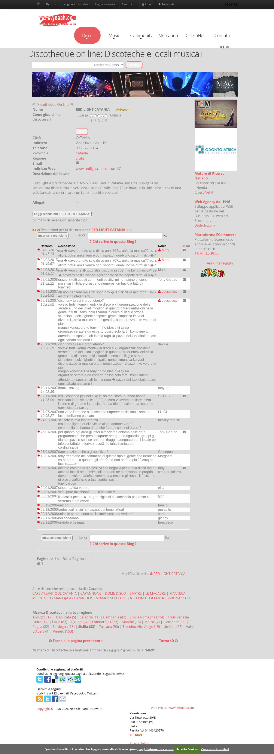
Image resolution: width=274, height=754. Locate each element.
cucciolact (167, 291)
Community (141, 36)
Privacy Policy (139, 743)
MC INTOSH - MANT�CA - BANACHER (62, 598)
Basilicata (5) (66, 617)
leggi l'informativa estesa (155, 749)
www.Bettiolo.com (181, 708)
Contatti (222, 35)
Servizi (127, 4)
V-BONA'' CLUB (179, 598)
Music (114, 36)
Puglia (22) (41, 626)
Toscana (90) (109, 626)
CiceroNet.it (204, 192)
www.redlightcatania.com (96, 168)
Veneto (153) (63, 631)
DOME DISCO (115, 593)
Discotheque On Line (53, 104)
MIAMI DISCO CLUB (111, 598)
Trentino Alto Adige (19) (141, 626)
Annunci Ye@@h (220, 263)
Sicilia (80, 158)
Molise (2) (152, 622)
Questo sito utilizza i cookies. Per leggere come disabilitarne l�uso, (91, 749)
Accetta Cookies (187, 749)
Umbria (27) (173, 626)
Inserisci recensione (52, 235)
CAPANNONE (90, 593)
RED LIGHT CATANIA (108, 229)
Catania (82, 153)
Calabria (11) (90, 617)
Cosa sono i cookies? (215, 749)
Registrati (166, 4)
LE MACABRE (155, 593)
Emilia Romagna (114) (147, 617)
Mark (163, 250)
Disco (87, 36)
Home (231, 4)
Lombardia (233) (105, 622)
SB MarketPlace (207, 253)
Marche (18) (131, 622)
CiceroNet (195, 35)
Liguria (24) (80, 622)
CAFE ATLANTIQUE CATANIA (54, 593)
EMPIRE (136, 593)
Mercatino (168, 35)
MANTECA (177, 593)
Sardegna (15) (64, 626)
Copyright (43, 709)
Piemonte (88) (174, 622)
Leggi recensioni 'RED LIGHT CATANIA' (62, 214)
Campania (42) (115, 617)
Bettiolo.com (205, 225)
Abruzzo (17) (43, 617)
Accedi (147, 4)
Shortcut (52, 4)
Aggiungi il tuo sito (77, 4)
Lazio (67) (60, 622)
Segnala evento (106, 4)
